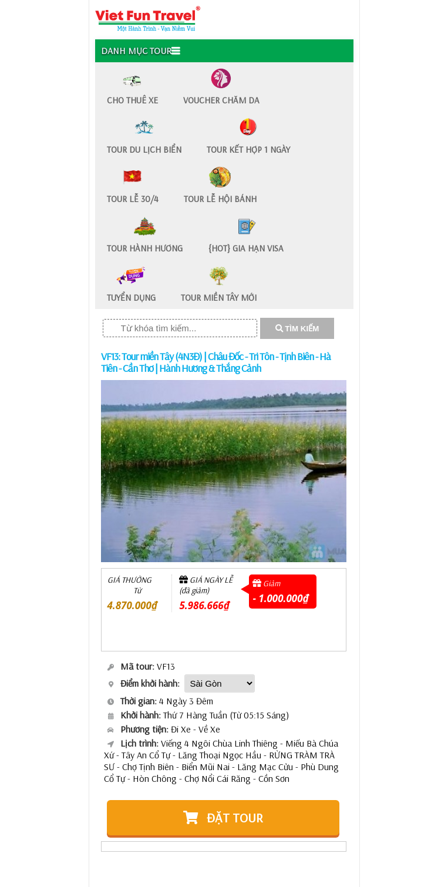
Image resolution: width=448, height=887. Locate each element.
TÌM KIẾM (297, 328)
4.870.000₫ (132, 605)
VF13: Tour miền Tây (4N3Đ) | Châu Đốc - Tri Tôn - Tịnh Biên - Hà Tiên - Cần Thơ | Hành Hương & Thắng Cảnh (216, 362)
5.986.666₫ (204, 605)
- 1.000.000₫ (280, 598)
